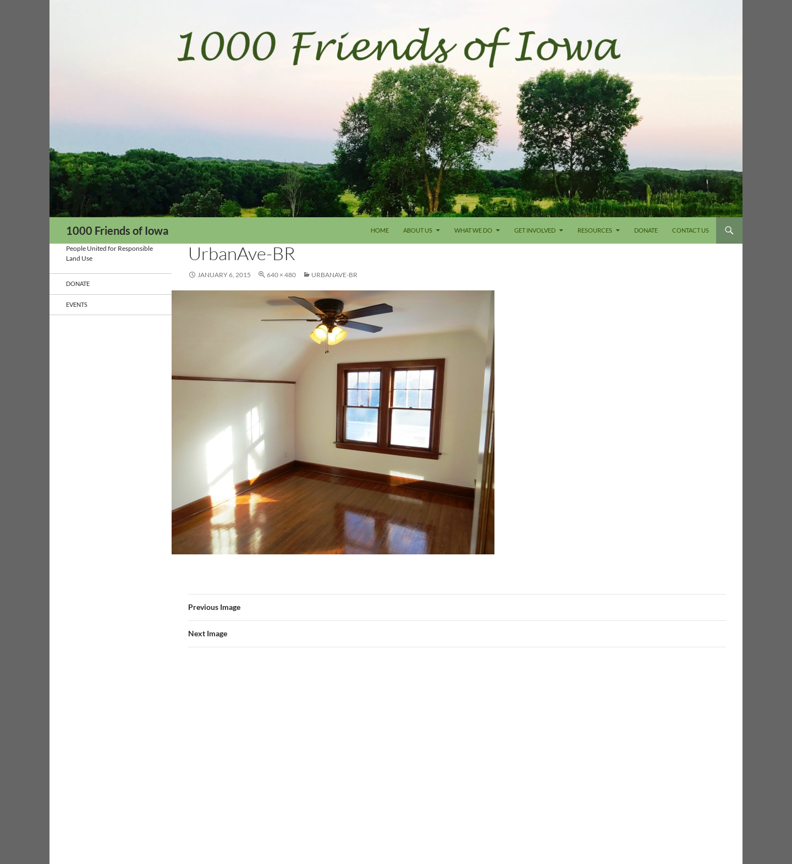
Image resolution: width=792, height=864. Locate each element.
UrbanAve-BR (334, 275)
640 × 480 (281, 275)
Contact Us (690, 230)
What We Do (473, 230)
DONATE (646, 230)
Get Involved (535, 230)
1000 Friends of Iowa (117, 230)
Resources (595, 230)
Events (76, 304)
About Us (417, 230)
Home (380, 230)
